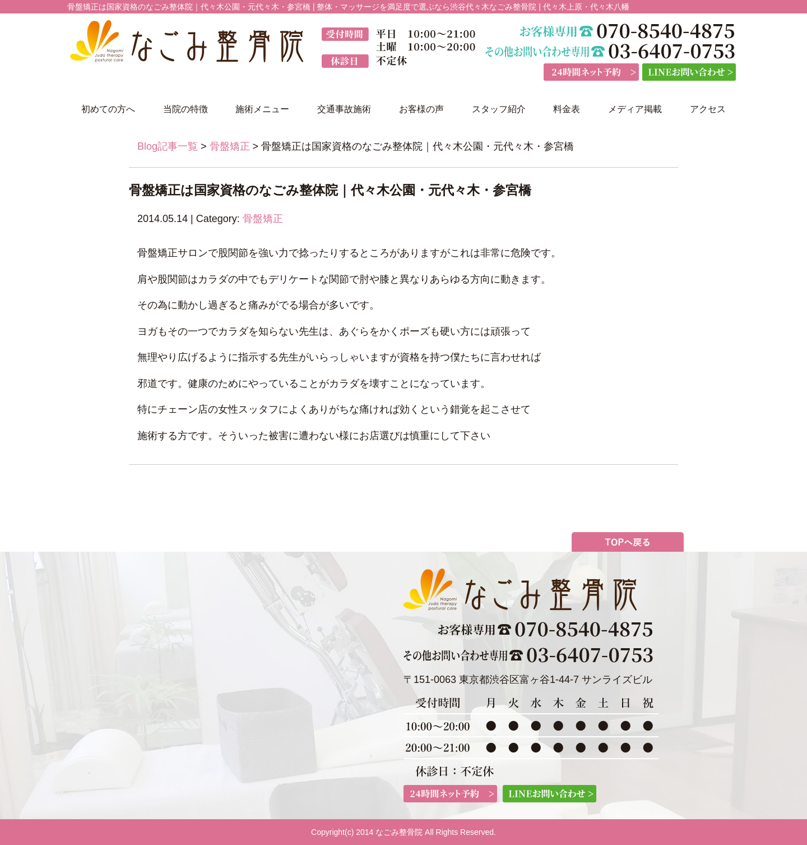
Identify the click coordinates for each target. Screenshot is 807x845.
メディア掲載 (635, 109)
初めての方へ (108, 109)
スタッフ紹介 (499, 109)
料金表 (566, 109)
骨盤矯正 (230, 146)
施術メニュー (262, 109)
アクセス (708, 109)
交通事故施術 (344, 109)
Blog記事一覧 (167, 146)
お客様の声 (421, 109)
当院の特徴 (185, 109)
